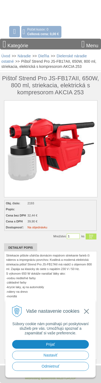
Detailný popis (20, 247)
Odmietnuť (51, 366)
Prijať (50, 344)
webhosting (32, 378)
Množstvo (59, 236)
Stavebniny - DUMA (35, 11)
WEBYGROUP (66, 378)
